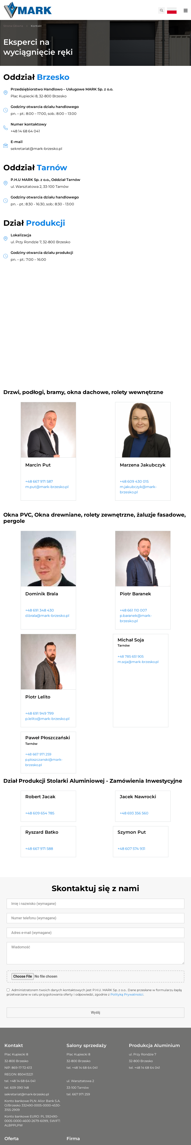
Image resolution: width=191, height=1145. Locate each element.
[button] (161, 10)
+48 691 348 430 (39, 610)
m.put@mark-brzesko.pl (47, 487)
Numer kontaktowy (28, 124)
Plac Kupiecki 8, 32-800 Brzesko (39, 96)
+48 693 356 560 (134, 813)
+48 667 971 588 (39, 849)
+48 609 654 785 (39, 813)
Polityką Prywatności (126, 994)
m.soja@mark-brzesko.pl (137, 662)
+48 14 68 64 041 (25, 131)
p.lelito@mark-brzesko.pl (47, 719)
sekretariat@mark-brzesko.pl (36, 149)
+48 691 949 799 (39, 713)
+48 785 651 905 (130, 656)
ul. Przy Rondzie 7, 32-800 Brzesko (40, 242)
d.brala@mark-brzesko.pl (47, 616)
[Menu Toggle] (186, 10)
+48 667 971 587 (39, 481)
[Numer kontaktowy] (5, 127)
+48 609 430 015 (134, 481)
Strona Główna (13, 25)
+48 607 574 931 (131, 849)
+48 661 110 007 (133, 610)
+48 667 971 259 (38, 754)
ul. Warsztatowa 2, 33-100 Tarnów (40, 186)
